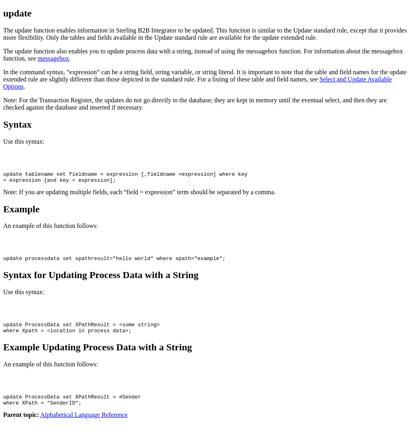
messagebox (53, 58)
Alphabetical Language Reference (84, 428)
